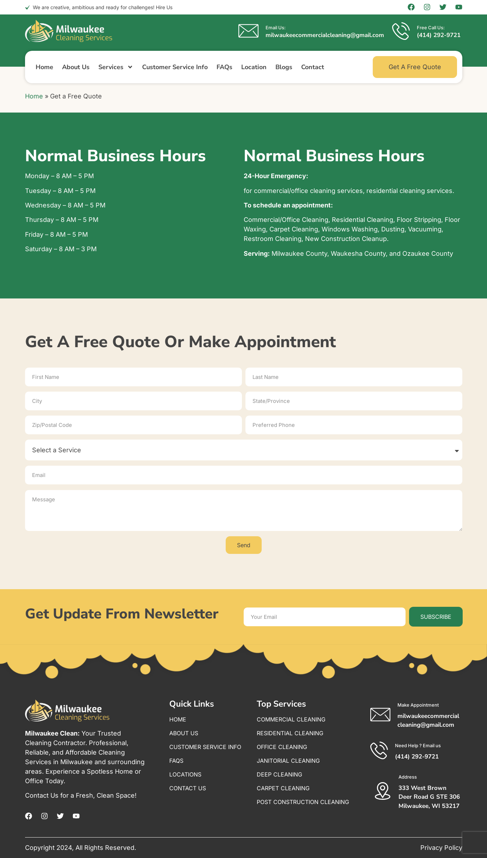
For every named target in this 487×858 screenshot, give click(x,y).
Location (254, 67)
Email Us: (276, 27)
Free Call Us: (431, 27)
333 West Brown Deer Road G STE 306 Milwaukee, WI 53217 (429, 797)
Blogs (283, 67)
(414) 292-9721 (439, 35)
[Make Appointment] (380, 715)
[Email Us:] (248, 31)
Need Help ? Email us (418, 745)
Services (115, 67)
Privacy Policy (441, 847)
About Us (76, 67)
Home (44, 67)
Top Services (281, 703)
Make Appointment (418, 705)
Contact (312, 67)
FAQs (224, 67)
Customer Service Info (175, 67)
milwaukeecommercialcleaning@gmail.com (325, 35)
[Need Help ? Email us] (379, 750)
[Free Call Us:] (401, 31)
